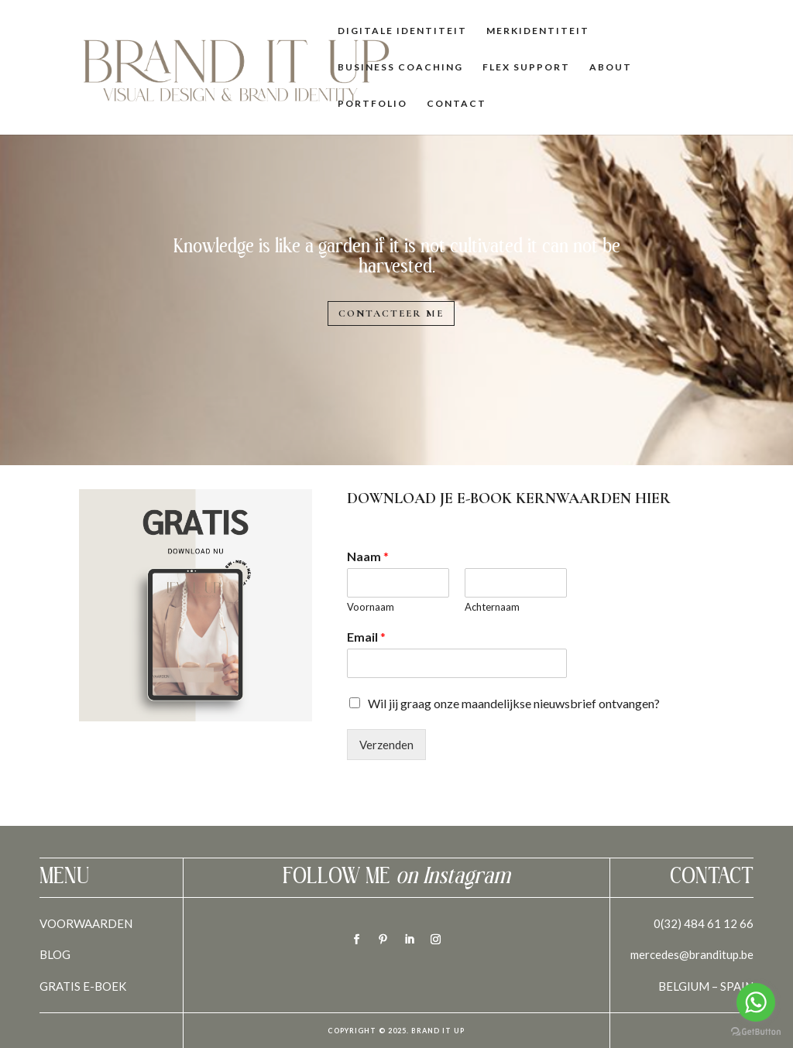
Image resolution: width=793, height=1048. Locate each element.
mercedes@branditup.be (692, 954)
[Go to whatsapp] (755, 1002)
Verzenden (386, 745)
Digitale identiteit (402, 31)
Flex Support (526, 67)
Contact (456, 103)
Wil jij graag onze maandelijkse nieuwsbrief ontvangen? (514, 703)
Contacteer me (391, 313)
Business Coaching (400, 67)
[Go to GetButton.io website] (756, 1032)
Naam (368, 556)
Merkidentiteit (537, 31)
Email (366, 636)
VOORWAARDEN (85, 923)
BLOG (54, 954)
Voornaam (370, 607)
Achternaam (492, 607)
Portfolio (372, 103)
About (610, 67)
